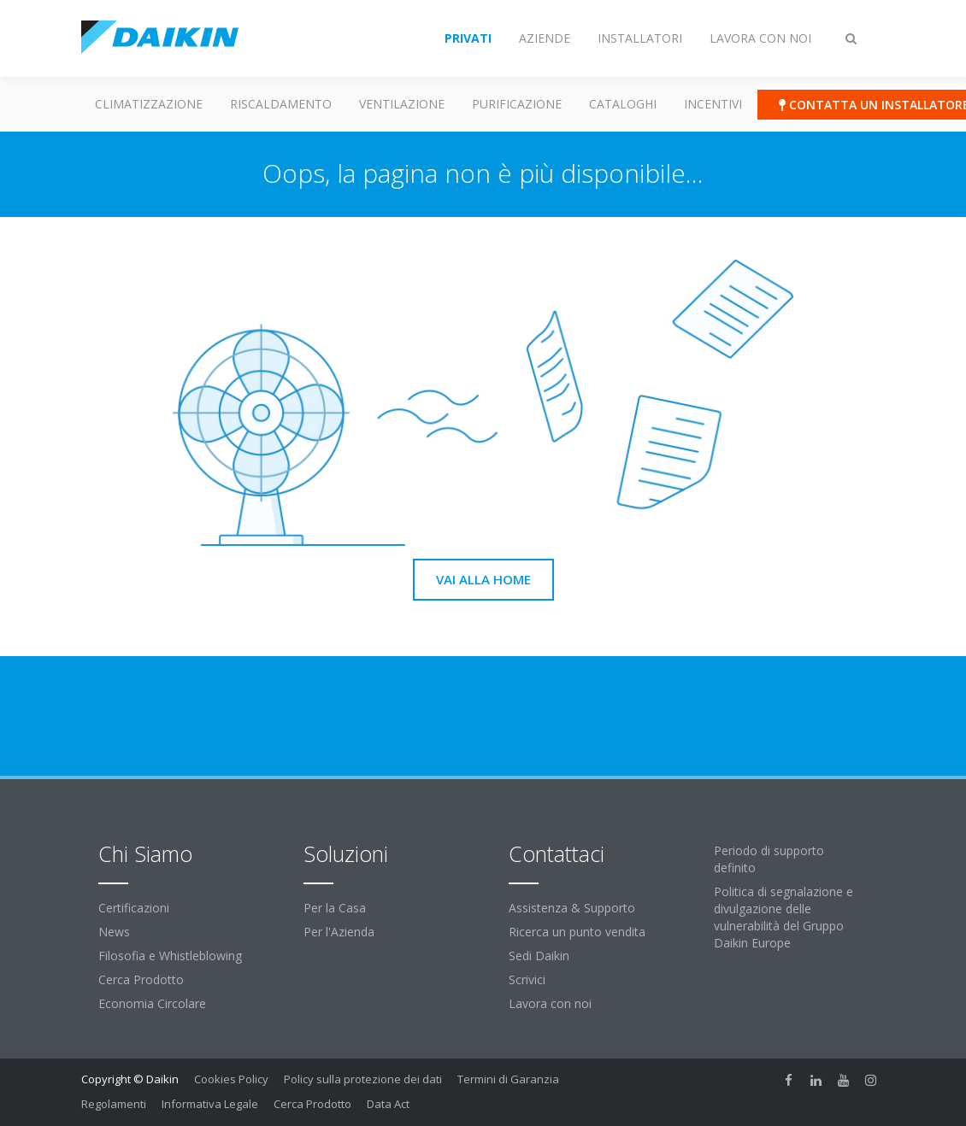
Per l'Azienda (338, 932)
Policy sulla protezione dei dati (363, 1079)
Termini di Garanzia (508, 1079)
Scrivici (527, 979)
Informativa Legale (210, 1103)
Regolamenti (113, 1103)
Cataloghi (623, 104)
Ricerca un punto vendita (577, 932)
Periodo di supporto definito (769, 859)
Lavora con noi (550, 1003)
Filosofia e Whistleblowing (170, 955)
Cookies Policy (231, 1079)
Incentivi (713, 104)
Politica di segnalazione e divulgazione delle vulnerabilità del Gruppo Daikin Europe (783, 917)
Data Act (388, 1103)
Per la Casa (334, 908)
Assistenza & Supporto (572, 908)
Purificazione (517, 104)
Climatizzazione (149, 104)
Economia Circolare (152, 1003)
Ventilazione (402, 104)
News (114, 932)
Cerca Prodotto (141, 979)
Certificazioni (133, 908)
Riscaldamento (281, 104)
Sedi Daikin (539, 955)
